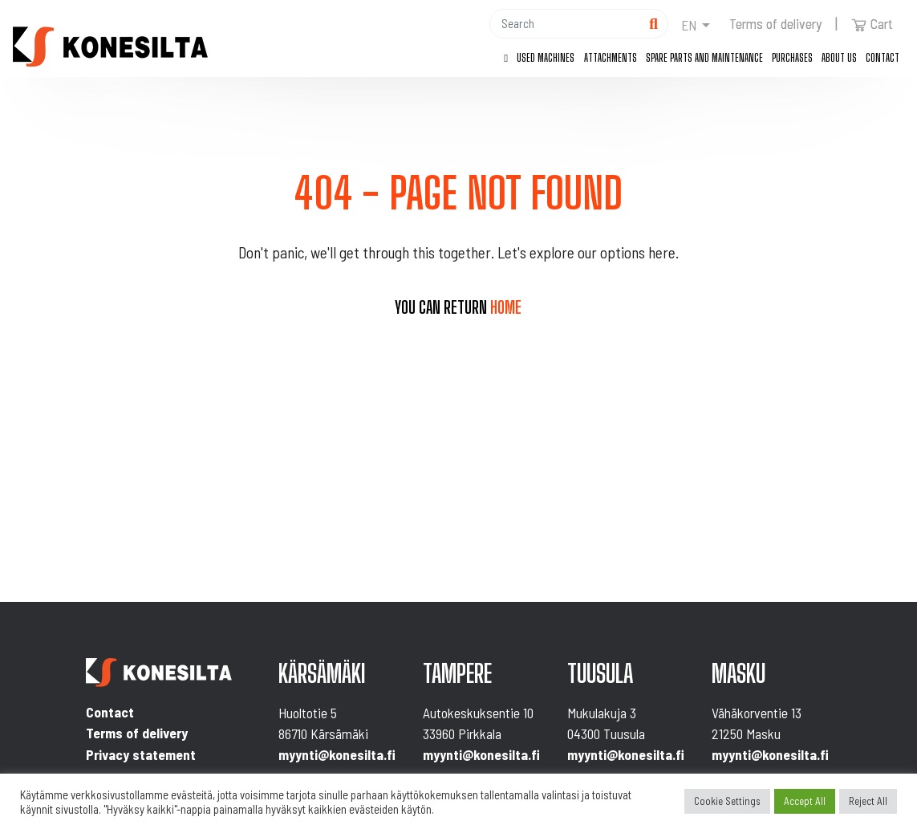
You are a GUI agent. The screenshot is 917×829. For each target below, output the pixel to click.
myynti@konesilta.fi (337, 754)
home (505, 307)
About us (839, 57)
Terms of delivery (775, 23)
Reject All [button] (868, 800)
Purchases (792, 57)
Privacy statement (141, 754)
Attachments (610, 57)
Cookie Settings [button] (727, 800)
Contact (882, 57)
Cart (872, 23)
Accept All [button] (805, 800)
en (689, 25)
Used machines (545, 57)
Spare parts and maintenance (704, 57)
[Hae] (564, 24)
